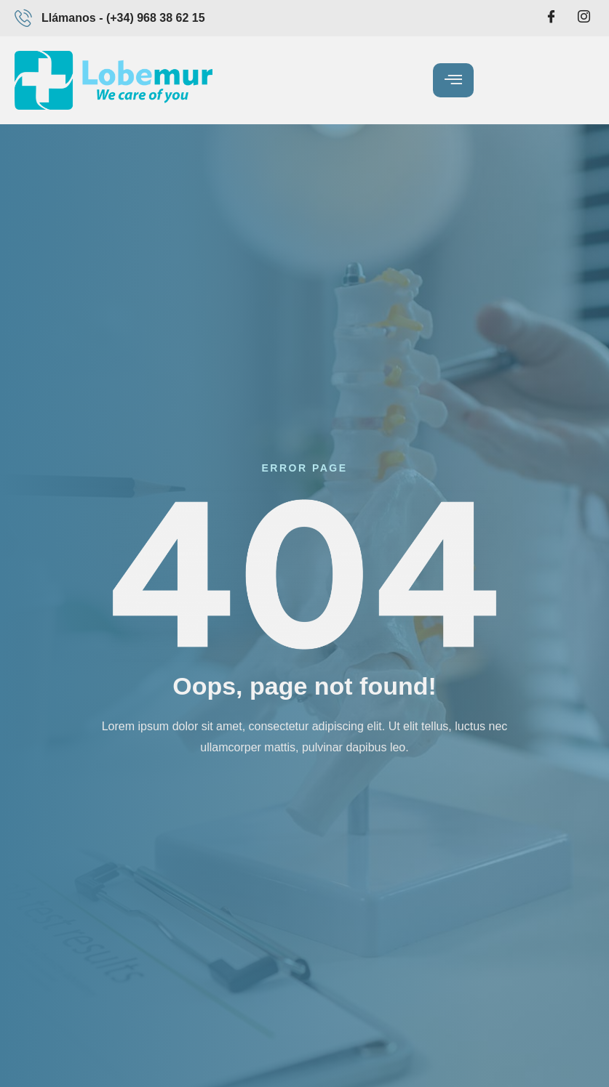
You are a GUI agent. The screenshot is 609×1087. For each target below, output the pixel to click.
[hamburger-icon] (453, 80)
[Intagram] (583, 18)
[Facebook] (551, 18)
